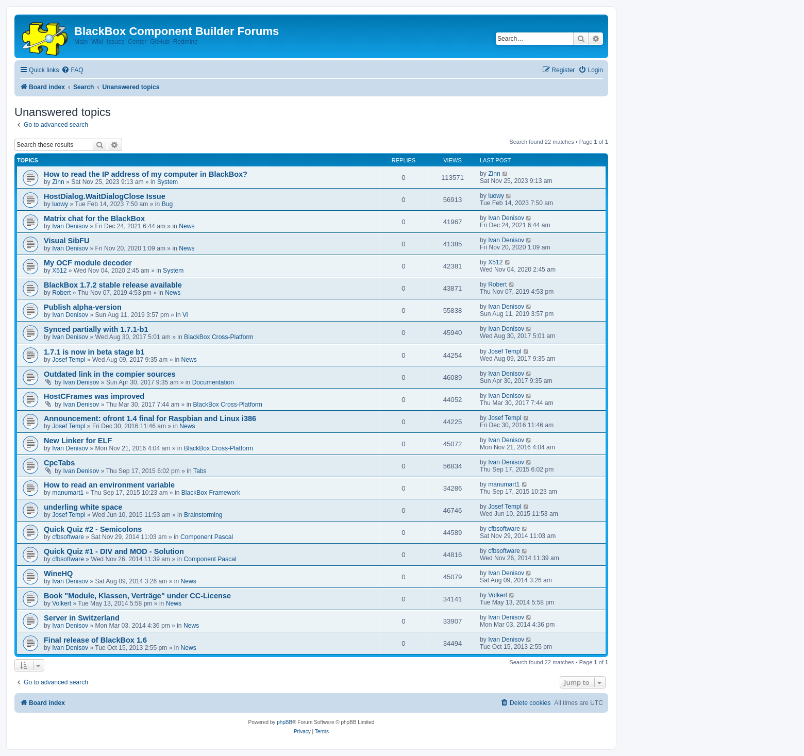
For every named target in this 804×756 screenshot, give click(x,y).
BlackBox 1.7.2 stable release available (113, 285)
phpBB (284, 722)
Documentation (213, 382)
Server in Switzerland (82, 618)
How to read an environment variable (109, 485)
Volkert (61, 603)
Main (81, 41)
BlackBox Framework (210, 492)
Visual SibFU (66, 241)
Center (137, 41)
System (167, 182)
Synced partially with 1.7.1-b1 (96, 329)
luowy (60, 204)
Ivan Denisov (70, 226)
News (186, 226)
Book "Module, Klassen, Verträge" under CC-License (137, 596)
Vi (185, 314)
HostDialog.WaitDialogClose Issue (104, 196)
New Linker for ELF (78, 440)
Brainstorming (203, 514)
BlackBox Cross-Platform (218, 337)
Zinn (58, 182)
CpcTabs (59, 463)
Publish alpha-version (83, 307)
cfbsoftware (68, 537)
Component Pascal (206, 537)
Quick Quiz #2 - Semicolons (93, 529)
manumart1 (67, 492)
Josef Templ (68, 359)
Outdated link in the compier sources (110, 374)
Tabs (200, 471)
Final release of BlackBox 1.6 (95, 640)
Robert (61, 292)
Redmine (185, 41)
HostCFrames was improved (94, 396)
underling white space (83, 507)
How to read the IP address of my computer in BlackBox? (145, 174)
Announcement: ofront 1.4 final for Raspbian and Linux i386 (150, 418)
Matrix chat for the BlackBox (94, 218)
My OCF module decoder (88, 263)
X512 (59, 270)
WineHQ (58, 573)
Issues (116, 41)
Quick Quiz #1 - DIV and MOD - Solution (114, 551)
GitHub (160, 41)
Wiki (97, 41)
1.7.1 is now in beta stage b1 (94, 352)
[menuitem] (72, 70)
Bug (167, 204)
